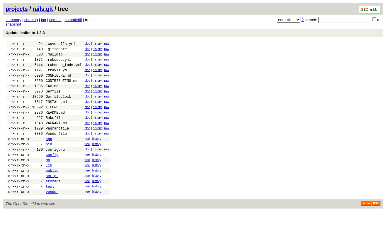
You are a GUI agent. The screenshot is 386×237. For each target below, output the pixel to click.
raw (106, 43)
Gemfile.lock (58, 106)
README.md (55, 124)
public (52, 192)
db (48, 180)
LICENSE (53, 118)
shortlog (31, 20)
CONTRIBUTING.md (61, 87)
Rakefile (54, 130)
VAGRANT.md (56, 137)
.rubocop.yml (58, 62)
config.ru (55, 167)
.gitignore (56, 50)
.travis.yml (57, 75)
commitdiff (73, 20)
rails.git (43, 9)
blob (87, 43)
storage (53, 204)
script (52, 198)
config (52, 174)
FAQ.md (52, 93)
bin (49, 161)
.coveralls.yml (60, 44)
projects (17, 9)
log (43, 20)
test (50, 211)
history (97, 43)
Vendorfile (56, 149)
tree (87, 154)
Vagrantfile (57, 143)
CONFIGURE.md (58, 81)
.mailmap (54, 56)
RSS (376, 228)
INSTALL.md (56, 112)
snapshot (13, 24)
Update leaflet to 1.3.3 (25, 33)
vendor (52, 217)
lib (49, 186)
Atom (366, 228)
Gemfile (53, 100)
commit (55, 20)
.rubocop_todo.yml (63, 69)
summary (13, 20)
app (49, 155)
